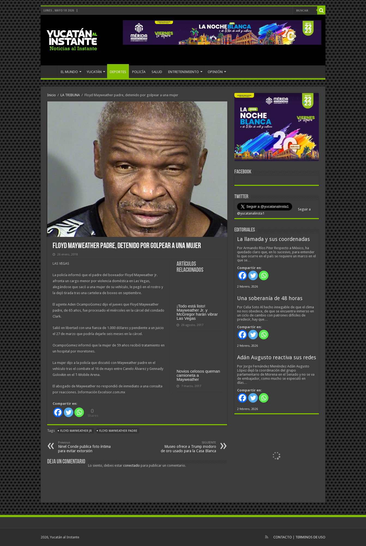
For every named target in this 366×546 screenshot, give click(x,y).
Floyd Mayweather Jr (76, 431)
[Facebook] (58, 412)
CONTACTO (282, 537)
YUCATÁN (94, 72)
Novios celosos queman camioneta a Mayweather (198, 375)
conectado (131, 465)
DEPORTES (118, 72)
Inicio (51, 95)
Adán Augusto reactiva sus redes (276, 357)
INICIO (50, 71)
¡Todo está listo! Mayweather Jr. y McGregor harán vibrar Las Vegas (197, 312)
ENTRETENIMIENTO (183, 72)
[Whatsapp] (79, 412)
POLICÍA (139, 72)
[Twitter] (68, 412)
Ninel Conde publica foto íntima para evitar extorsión (86, 447)
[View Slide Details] (276, 128)
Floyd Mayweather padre (118, 431)
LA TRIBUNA (70, 95)
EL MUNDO (69, 72)
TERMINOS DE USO (310, 537)
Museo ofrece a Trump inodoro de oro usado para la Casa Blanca (188, 447)
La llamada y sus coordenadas (273, 239)
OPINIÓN (215, 72)
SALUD (157, 72)
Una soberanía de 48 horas (270, 298)
